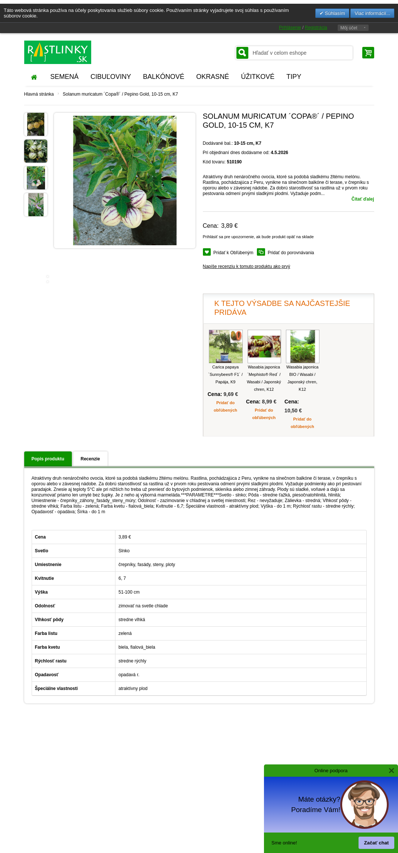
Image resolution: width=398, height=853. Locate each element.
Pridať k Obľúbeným (233, 252)
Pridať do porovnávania (291, 252)
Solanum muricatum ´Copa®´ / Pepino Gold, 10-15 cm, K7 (120, 94)
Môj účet (348, 28)
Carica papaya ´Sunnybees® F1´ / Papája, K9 (225, 374)
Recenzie (90, 458)
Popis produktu (48, 458)
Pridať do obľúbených (225, 406)
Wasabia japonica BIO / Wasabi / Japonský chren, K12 (302, 378)
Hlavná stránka (39, 94)
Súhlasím (334, 13)
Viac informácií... (372, 13)
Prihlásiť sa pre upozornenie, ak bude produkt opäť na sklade (258, 236)
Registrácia (316, 27)
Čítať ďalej (362, 199)
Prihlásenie (290, 27)
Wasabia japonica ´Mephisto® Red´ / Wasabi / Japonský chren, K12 (264, 378)
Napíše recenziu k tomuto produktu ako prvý (246, 266)
